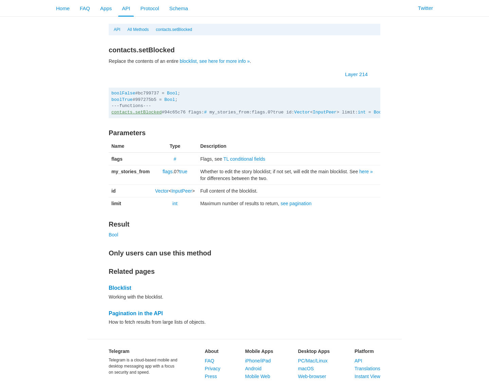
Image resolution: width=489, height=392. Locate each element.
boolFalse (123, 93)
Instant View (367, 376)
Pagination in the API (136, 313)
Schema (178, 8)
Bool (172, 93)
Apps (106, 8)
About (211, 351)
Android (253, 368)
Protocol (149, 8)
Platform (364, 351)
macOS (306, 368)
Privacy (212, 368)
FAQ (85, 8)
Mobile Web (257, 376)
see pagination (295, 203)
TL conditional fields (244, 159)
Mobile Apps (259, 351)
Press (211, 376)
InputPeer (325, 112)
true (183, 171)
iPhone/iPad (258, 360)
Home (63, 8)
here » (366, 171)
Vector (302, 112)
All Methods (138, 29)
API (126, 8)
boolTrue (121, 99)
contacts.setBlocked (174, 29)
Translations (367, 368)
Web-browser (312, 376)
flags (168, 171)
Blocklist (120, 288)
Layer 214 (360, 74)
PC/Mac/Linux (312, 360)
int (362, 112)
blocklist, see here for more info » (215, 61)
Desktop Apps (314, 351)
